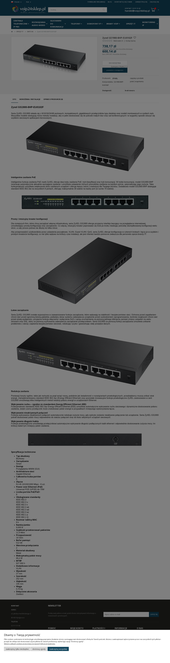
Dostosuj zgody (38, 649)
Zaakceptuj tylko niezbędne (17, 649)
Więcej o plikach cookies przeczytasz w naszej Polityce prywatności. (29, 644)
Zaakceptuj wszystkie (58, 649)
